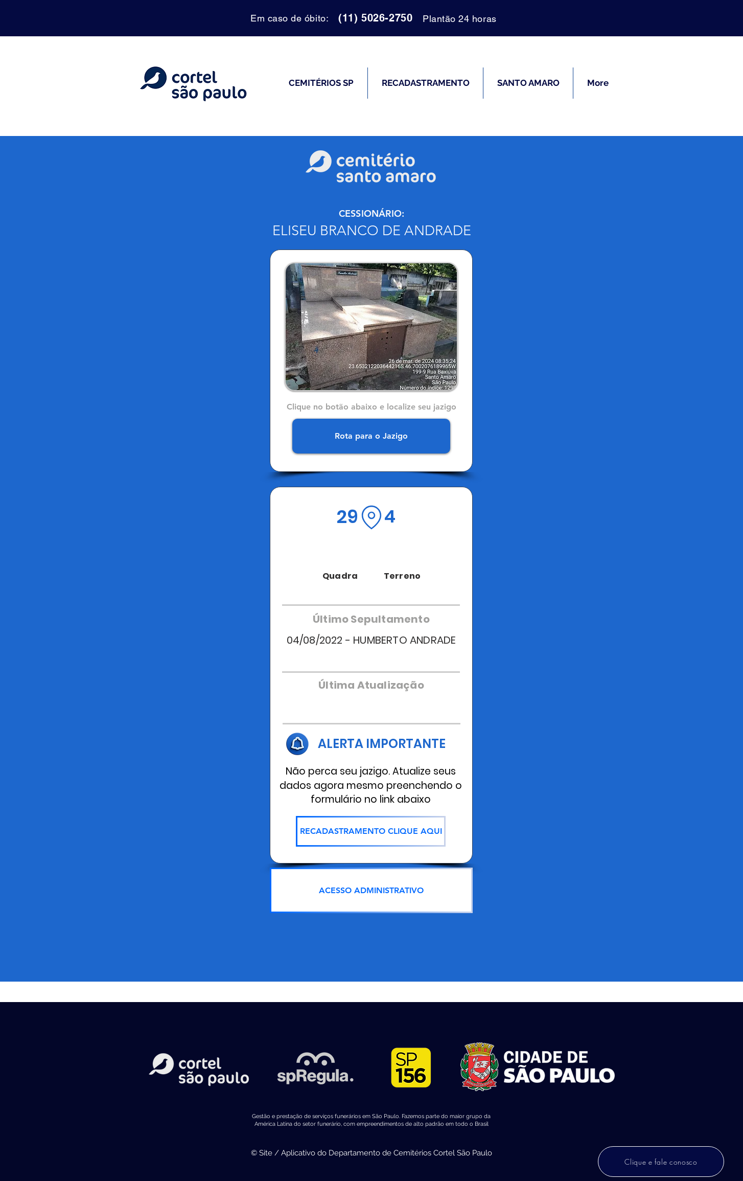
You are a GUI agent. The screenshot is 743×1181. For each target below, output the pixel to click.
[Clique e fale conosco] (661, 1161)
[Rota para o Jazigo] (371, 436)
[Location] (371, 517)
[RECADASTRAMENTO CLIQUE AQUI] (371, 831)
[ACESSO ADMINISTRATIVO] (371, 890)
